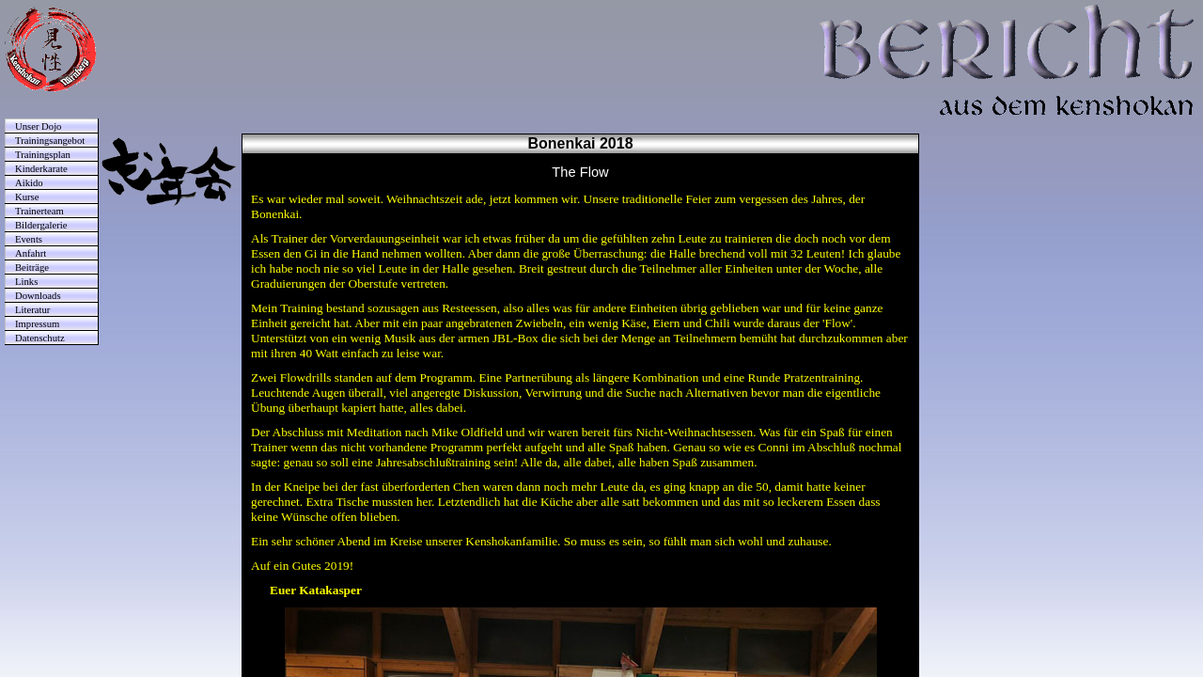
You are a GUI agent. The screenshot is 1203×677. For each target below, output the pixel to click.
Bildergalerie (41, 225)
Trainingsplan (42, 155)
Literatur (32, 310)
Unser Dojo (38, 126)
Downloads (38, 296)
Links (26, 281)
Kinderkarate (41, 169)
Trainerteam (39, 211)
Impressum (37, 324)
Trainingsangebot (50, 140)
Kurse (27, 197)
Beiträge (32, 267)
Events (28, 239)
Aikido (29, 183)
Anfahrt (30, 253)
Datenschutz (40, 338)
